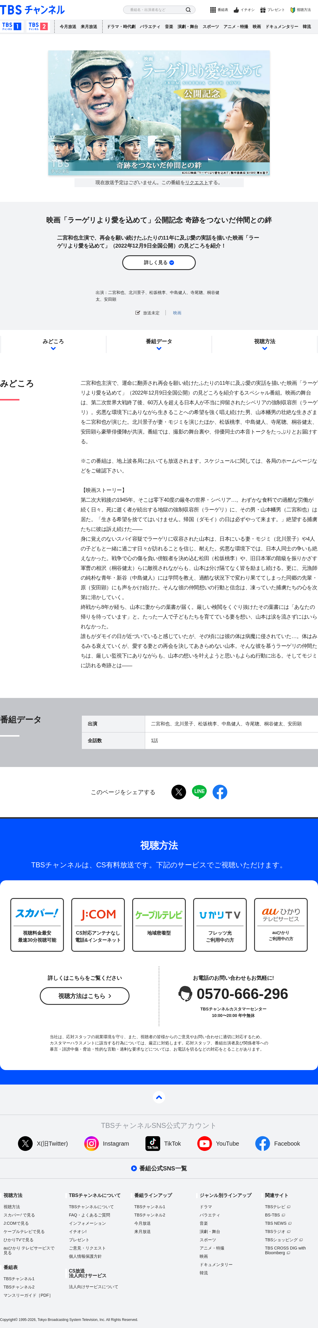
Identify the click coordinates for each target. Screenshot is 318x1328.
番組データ (159, 341)
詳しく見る (156, 262)
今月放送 (68, 26)
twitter (178, 792)
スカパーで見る (19, 1215)
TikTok (172, 1143)
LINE (199, 792)
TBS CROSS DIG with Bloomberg (285, 1250)
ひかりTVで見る (19, 1239)
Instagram (116, 1143)
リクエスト (196, 182)
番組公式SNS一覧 (163, 1168)
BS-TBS (272, 1215)
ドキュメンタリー (281, 26)
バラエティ (150, 26)
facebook (220, 792)
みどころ (53, 341)
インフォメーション (87, 1223)
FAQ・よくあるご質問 (89, 1215)
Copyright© (9, 1320)
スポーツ (211, 26)
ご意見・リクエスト (87, 1248)
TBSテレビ (275, 1206)
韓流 (307, 26)
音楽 (169, 26)
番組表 (223, 10)
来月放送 (89, 26)
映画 (257, 26)
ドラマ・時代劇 (121, 26)
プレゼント (276, 10)
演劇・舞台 (188, 26)
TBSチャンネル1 (12, 26)
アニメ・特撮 (235, 26)
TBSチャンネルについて (91, 1206)
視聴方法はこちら (81, 996)
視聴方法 (304, 10)
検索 (188, 9)
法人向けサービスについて (93, 1286)
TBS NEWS (275, 1223)
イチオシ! (78, 1231)
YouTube (227, 1143)
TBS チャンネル (32, 10)
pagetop (159, 1097)
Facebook (287, 1143)
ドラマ (206, 1206)
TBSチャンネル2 (38, 26)
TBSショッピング (281, 1239)
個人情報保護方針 (85, 1256)
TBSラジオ (275, 1231)
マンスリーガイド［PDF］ (28, 1295)
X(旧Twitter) (52, 1143)
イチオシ (248, 10)
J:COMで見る (16, 1223)
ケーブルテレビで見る (24, 1231)
